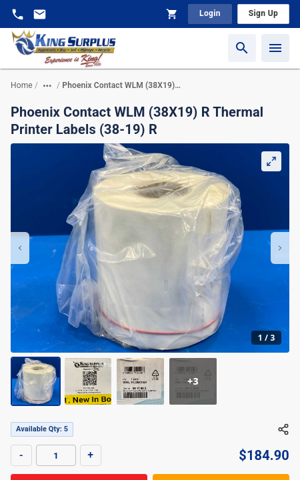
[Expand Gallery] (271, 161)
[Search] (242, 48)
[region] (150, 274)
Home (22, 85)
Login (210, 14)
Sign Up (263, 14)
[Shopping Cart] (172, 14)
